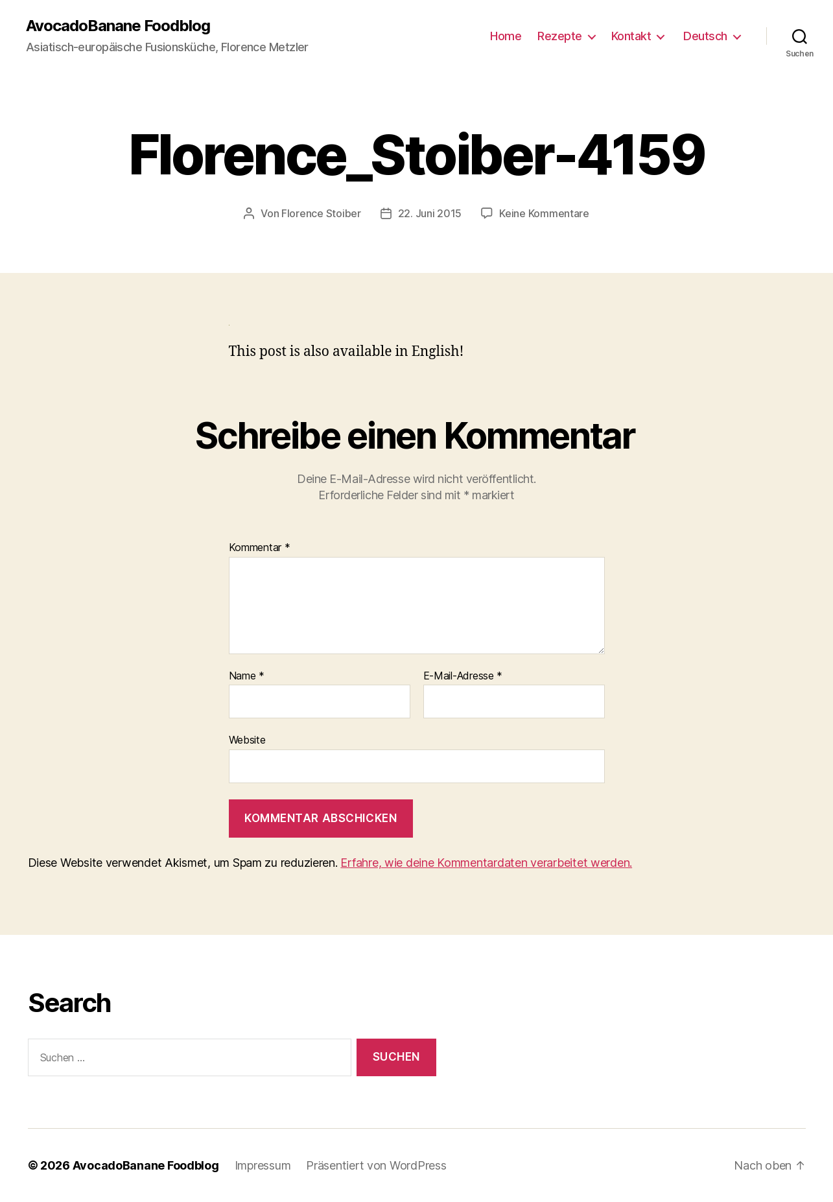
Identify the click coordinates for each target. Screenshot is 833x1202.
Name (246, 676)
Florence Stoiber (321, 213)
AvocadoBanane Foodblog (118, 26)
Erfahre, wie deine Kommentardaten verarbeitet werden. (486, 862)
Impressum (263, 1165)
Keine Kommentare (544, 213)
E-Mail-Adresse (463, 676)
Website (247, 739)
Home (505, 36)
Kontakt (631, 36)
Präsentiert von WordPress (376, 1165)
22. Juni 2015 (430, 213)
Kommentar (259, 548)
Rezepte (559, 36)
